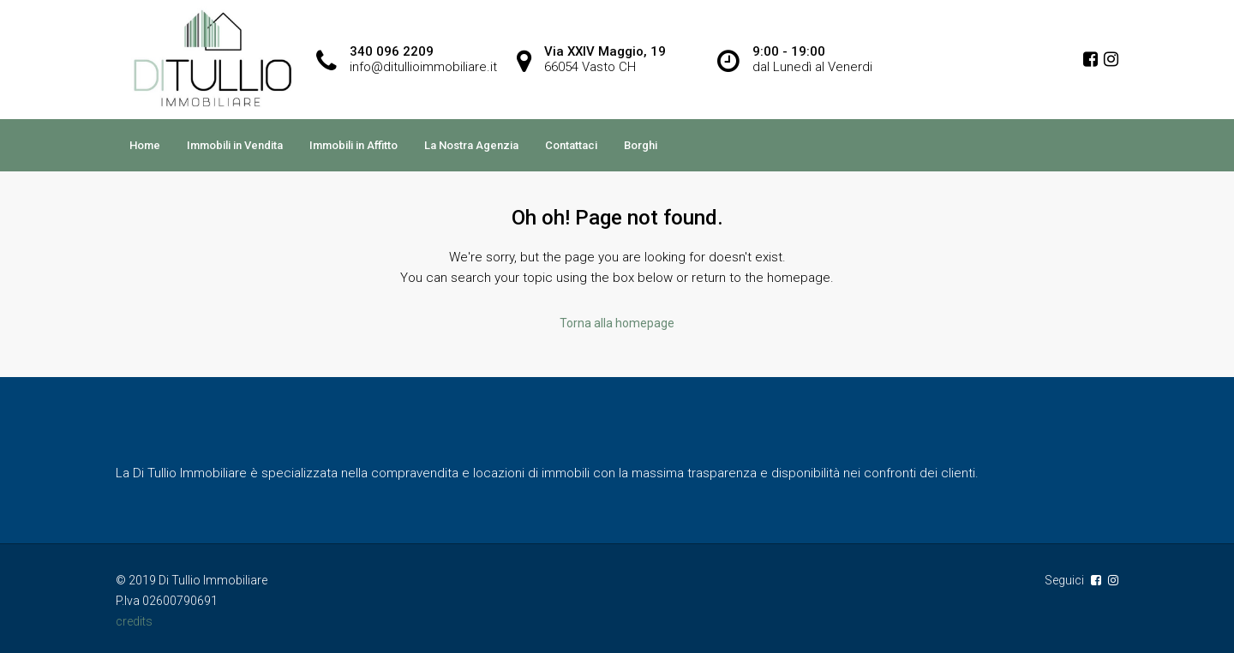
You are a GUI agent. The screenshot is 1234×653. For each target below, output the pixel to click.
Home (144, 145)
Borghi (640, 145)
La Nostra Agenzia (471, 145)
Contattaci (571, 145)
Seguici (1066, 580)
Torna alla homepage (617, 323)
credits (134, 621)
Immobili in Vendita (235, 145)
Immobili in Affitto (353, 145)
